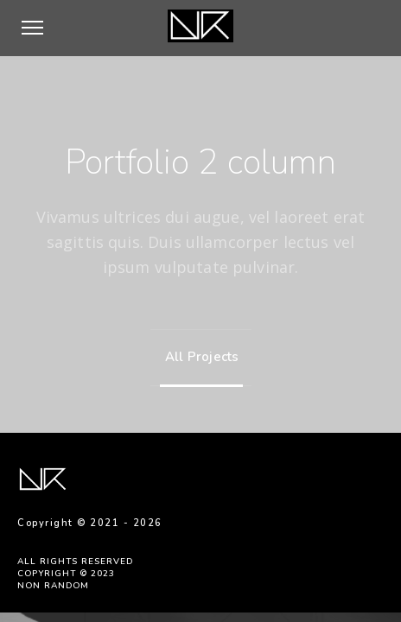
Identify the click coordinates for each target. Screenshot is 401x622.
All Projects (197, 356)
